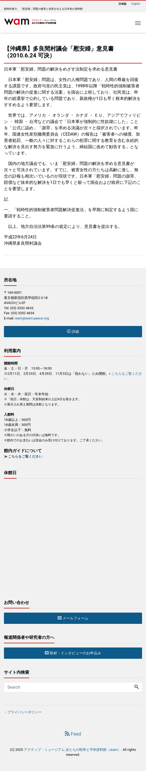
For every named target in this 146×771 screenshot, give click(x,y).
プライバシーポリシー (24, 712)
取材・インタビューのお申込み (73, 653)
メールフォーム (73, 618)
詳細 (73, 331)
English (136, 4)
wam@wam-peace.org (32, 318)
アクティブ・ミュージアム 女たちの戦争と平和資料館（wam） (72, 750)
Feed (73, 734)
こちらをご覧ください (25, 456)
